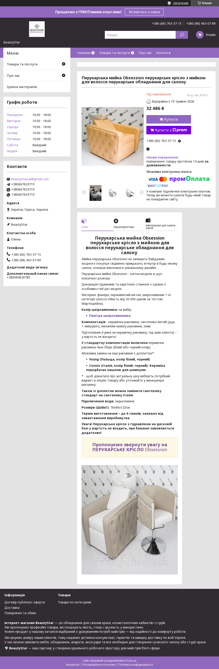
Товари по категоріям (74, 602)
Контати (163, 52)
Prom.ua (131, 661)
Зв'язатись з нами (144, 11)
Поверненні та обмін (20, 613)
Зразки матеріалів (22, 86)
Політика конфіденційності (136, 665)
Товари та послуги (114, 52)
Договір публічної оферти (24, 602)
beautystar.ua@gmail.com (30, 179)
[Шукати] (182, 35)
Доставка (11, 607)
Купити (171, 119)
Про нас (145, 52)
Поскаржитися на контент (99, 665)
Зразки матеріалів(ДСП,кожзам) (104, 62)
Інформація (144, 62)
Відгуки (169, 62)
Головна (83, 52)
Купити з (171, 130)
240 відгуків (180, 3)
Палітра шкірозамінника (110, 315)
